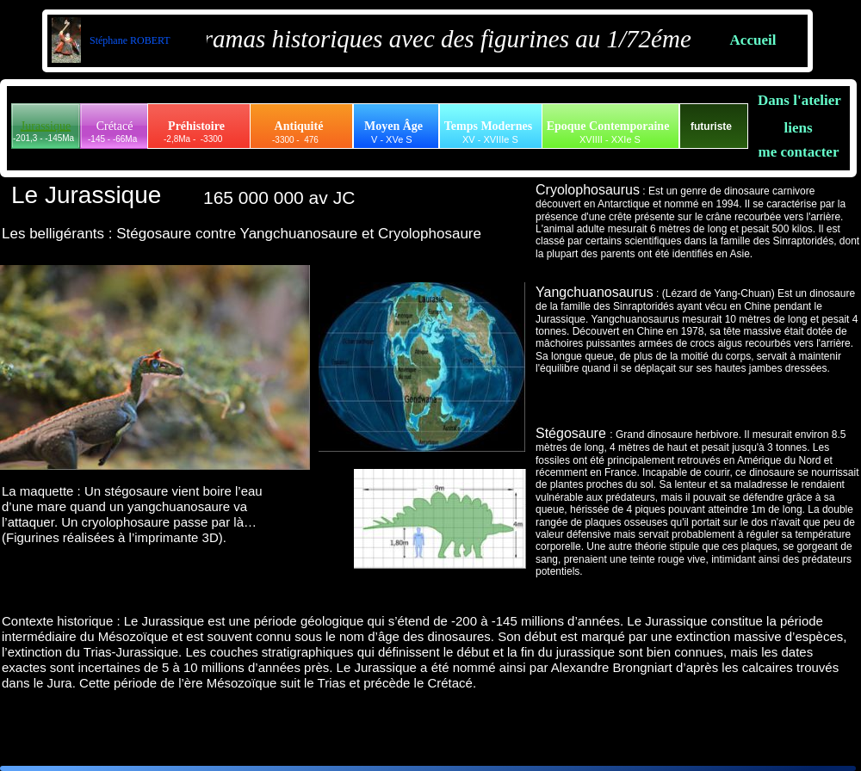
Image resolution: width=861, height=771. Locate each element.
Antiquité (299, 126)
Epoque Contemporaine (608, 126)
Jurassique (46, 126)
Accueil (753, 40)
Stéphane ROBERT (128, 40)
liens (798, 128)
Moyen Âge (393, 126)
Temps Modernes (488, 126)
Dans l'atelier (799, 100)
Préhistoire (196, 126)
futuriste (711, 126)
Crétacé (114, 126)
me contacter (799, 152)
